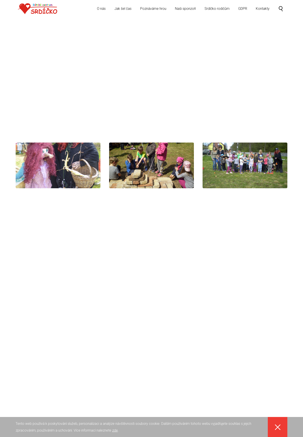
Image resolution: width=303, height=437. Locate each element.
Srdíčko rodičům (217, 12)
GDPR (242, 12)
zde (115, 430)
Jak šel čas (123, 12)
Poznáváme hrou (153, 12)
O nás (101, 12)
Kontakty (263, 12)
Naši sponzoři (185, 12)
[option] (151, 68)
